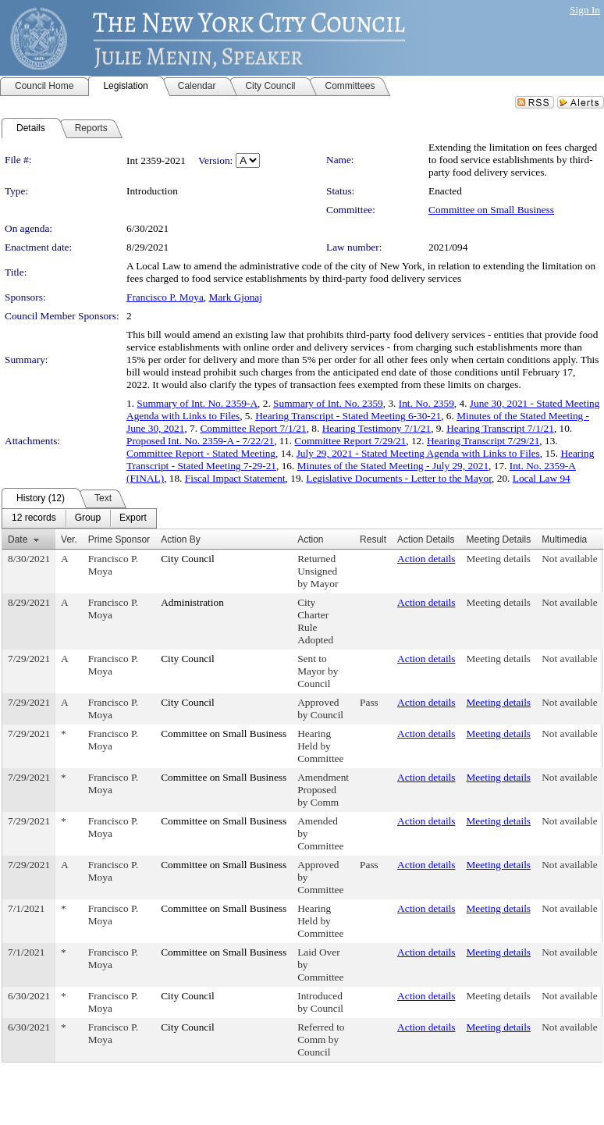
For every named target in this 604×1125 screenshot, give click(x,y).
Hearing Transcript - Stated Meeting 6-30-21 (348, 416)
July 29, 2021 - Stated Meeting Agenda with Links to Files (418, 453)
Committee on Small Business (491, 209)
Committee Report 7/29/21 (350, 441)
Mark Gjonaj (235, 297)
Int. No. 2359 (426, 403)
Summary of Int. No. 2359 (328, 403)
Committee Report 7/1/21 (253, 428)
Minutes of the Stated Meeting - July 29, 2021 (393, 466)
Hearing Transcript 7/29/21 (483, 441)
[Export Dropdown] (133, 518)
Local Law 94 (541, 478)
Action (310, 539)
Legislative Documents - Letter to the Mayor (399, 478)
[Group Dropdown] (88, 518)
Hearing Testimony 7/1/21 (377, 428)
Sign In (585, 10)
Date (17, 539)
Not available (569, 558)
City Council (188, 558)
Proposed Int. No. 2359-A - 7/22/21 (200, 441)
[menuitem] (34, 518)
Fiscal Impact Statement (235, 478)
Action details (426, 558)
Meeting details (499, 558)
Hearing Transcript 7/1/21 (500, 428)
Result (373, 539)
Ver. (69, 539)
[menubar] (79, 518)
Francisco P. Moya (165, 297)
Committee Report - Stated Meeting (200, 453)
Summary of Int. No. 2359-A (197, 403)
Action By (181, 539)
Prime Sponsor (119, 539)
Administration (192, 602)
